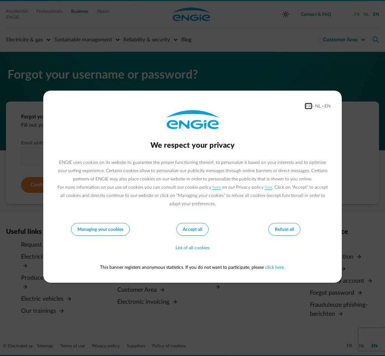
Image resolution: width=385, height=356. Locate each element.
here (216, 187)
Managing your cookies (100, 229)
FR (308, 106)
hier (268, 187)
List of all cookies (192, 247)
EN (327, 106)
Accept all (192, 229)
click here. (275, 267)
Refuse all (284, 229)
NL (318, 106)
